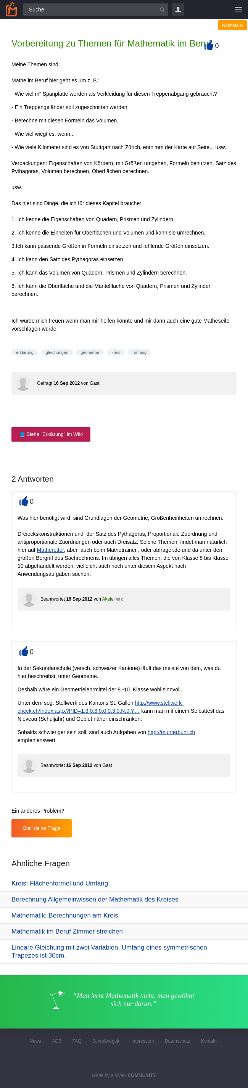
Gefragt (44, 383)
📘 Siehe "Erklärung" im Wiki (51, 434)
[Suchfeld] (95, 9)
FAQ (76, 1041)
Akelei (108, 599)
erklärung (25, 352)
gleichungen (57, 352)
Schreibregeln (106, 1041)
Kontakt (209, 1041)
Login (178, 9)
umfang (139, 352)
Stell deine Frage (41, 828)
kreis (115, 352)
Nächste (232, 25)
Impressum (142, 1041)
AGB (56, 1041)
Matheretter (50, 550)
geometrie (90, 352)
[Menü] (238, 9)
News (35, 1041)
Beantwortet (52, 599)
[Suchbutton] (162, 9)
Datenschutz (177, 1041)
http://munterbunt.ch (171, 732)
